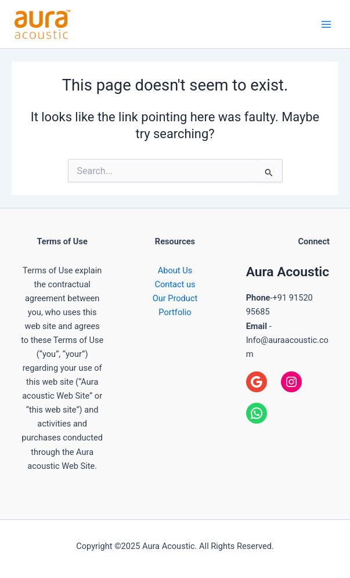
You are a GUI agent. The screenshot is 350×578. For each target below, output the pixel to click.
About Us (175, 270)
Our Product (175, 298)
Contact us (174, 284)
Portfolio (174, 312)
